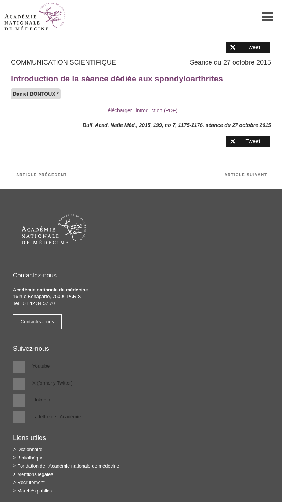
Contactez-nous (37, 321)
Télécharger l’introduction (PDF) (141, 110)
